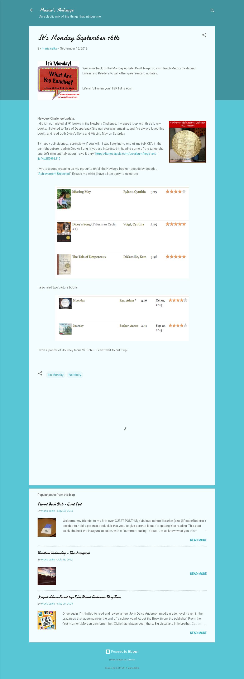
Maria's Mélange (56, 9)
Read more (198, 540)
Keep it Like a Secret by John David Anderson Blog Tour (79, 597)
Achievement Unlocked (54, 174)
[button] (204, 35)
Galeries (131, 659)
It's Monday (55, 375)
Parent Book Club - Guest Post (60, 504)
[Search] (212, 11)
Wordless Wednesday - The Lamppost (63, 553)
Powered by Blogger (122, 651)
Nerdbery (75, 375)
